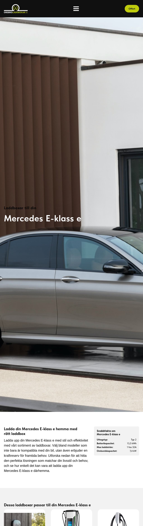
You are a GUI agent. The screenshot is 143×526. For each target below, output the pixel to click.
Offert (132, 8)
